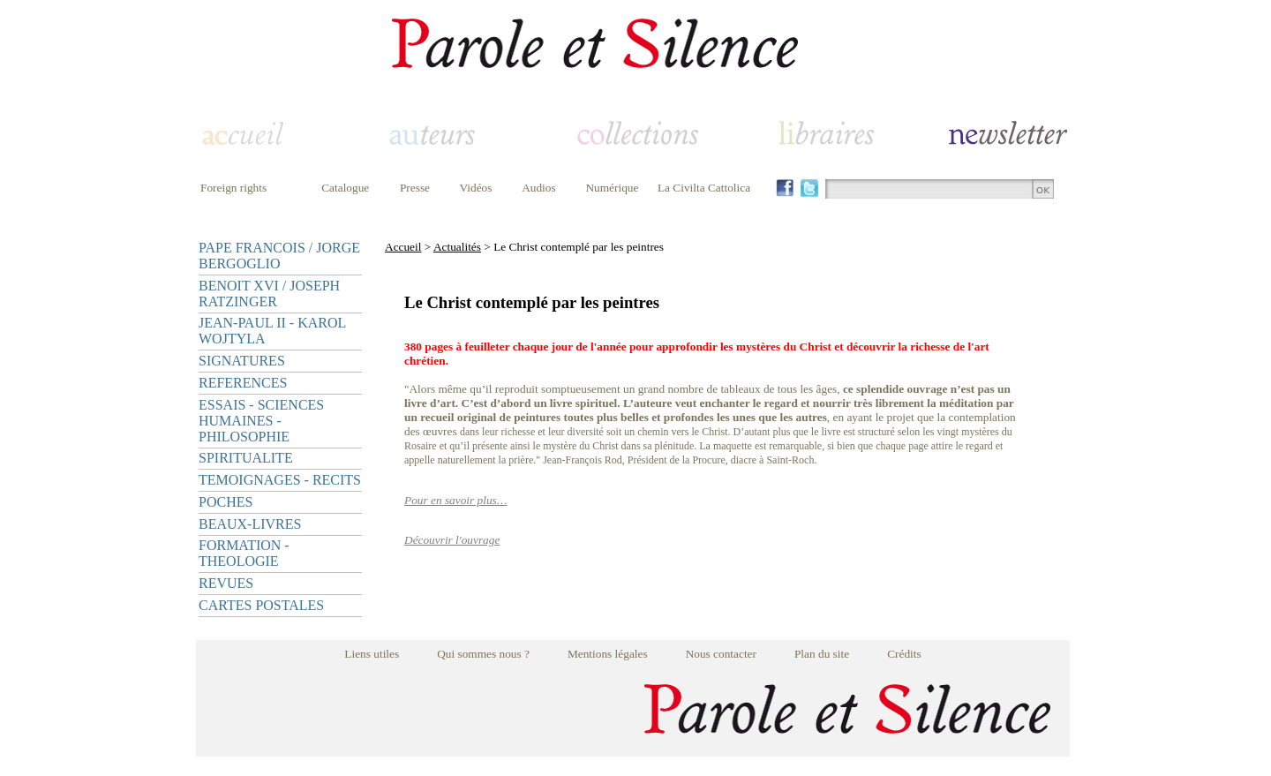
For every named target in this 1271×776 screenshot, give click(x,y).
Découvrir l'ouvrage (452, 539)
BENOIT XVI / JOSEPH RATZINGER (269, 293)
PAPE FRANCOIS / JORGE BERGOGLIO (279, 255)
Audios (539, 187)
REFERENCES (243, 382)
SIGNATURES (242, 360)
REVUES (226, 583)
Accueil (403, 246)
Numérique (611, 187)
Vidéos (476, 187)
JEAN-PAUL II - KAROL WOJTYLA (272, 330)
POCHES (225, 501)
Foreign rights (233, 187)
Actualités (457, 246)
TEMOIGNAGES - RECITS (280, 479)
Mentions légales (608, 653)
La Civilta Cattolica (704, 187)
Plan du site (821, 653)
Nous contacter (721, 653)
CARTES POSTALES (261, 605)
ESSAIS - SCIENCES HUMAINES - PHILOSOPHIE (261, 420)
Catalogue (345, 187)
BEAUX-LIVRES (250, 523)
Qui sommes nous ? (483, 653)
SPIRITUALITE (246, 457)
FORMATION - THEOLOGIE (244, 553)
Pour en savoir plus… (456, 500)
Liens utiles (371, 653)
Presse (415, 187)
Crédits (904, 653)
